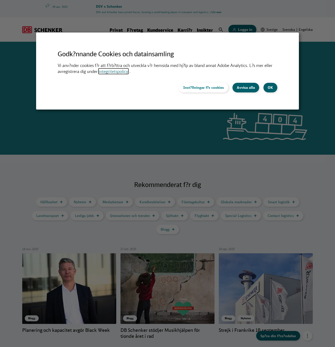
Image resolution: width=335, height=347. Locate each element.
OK (270, 87)
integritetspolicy (113, 71)
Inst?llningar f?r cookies (203, 87)
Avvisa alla (246, 87)
